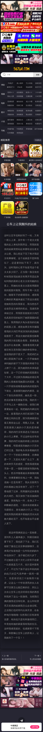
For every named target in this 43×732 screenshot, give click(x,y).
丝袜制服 (20, 96)
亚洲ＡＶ (10, 92)
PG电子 (10, 83)
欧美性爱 (38, 101)
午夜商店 (20, 129)
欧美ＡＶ (29, 92)
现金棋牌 (29, 87)
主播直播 (29, 96)
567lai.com (21, 69)
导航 (3, 130)
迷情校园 (10, 124)
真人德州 (20, 83)
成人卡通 (29, 101)
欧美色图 (29, 110)
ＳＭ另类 (38, 96)
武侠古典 (38, 120)
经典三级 (20, 105)
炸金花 (19, 87)
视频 (3, 94)
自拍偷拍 (20, 92)
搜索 (37, 75)
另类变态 (38, 105)
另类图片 (38, 114)
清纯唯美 (20, 114)
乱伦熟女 (29, 105)
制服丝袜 (10, 105)
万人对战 (29, 83)
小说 (3, 121)
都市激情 (10, 120)
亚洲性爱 (10, 101)
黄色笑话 (29, 124)
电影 (3, 103)
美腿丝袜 (10, 114)
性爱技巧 (38, 124)
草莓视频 (29, 129)
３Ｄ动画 (38, 92)
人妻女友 (29, 120)
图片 (3, 112)
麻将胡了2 (10, 87)
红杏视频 (10, 133)
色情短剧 (20, 133)
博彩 (3, 85)
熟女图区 (29, 114)
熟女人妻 (10, 96)
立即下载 (35, 727)
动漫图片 (38, 110)
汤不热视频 (38, 129)
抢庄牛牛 (38, 87)
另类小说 (20, 124)
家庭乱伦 (20, 120)
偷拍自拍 (20, 101)
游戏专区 (38, 83)
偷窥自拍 (10, 110)
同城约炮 (10, 129)
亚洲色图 (20, 110)
